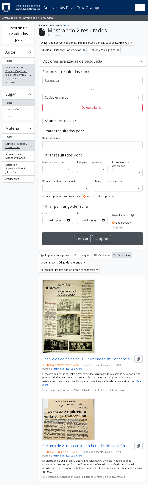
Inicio (45, 213)
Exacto (119, 227)
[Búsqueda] (92, 80)
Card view (102, 255)
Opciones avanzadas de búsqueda (72, 61)
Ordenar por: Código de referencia (62, 262)
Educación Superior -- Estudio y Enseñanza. (18, 168)
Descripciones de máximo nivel (63, 196)
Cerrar (66, 25)
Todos (9, 60)
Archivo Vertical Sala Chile (67, 368)
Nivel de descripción (53, 162)
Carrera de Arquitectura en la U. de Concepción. (84, 446)
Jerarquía (81, 255)
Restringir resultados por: (18, 33)
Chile (18, 117)
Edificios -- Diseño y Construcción (18, 145)
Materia (12, 128)
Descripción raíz (51, 138)
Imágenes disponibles (89, 162)
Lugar (10, 94)
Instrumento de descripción (121, 164)
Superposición (124, 222)
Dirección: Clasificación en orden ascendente (68, 270)
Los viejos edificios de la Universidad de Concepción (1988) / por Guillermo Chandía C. (87, 359)
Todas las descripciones (100, 196)
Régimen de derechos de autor (59, 181)
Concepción (18, 110)
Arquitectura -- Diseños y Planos (18, 156)
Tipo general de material (108, 181)
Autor (10, 52)
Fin (78, 213)
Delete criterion (92, 108)
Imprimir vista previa (55, 255)
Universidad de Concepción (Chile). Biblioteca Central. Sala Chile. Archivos (18, 75)
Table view (121, 255)
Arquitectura (18, 179)
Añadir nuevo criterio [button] (59, 121)
